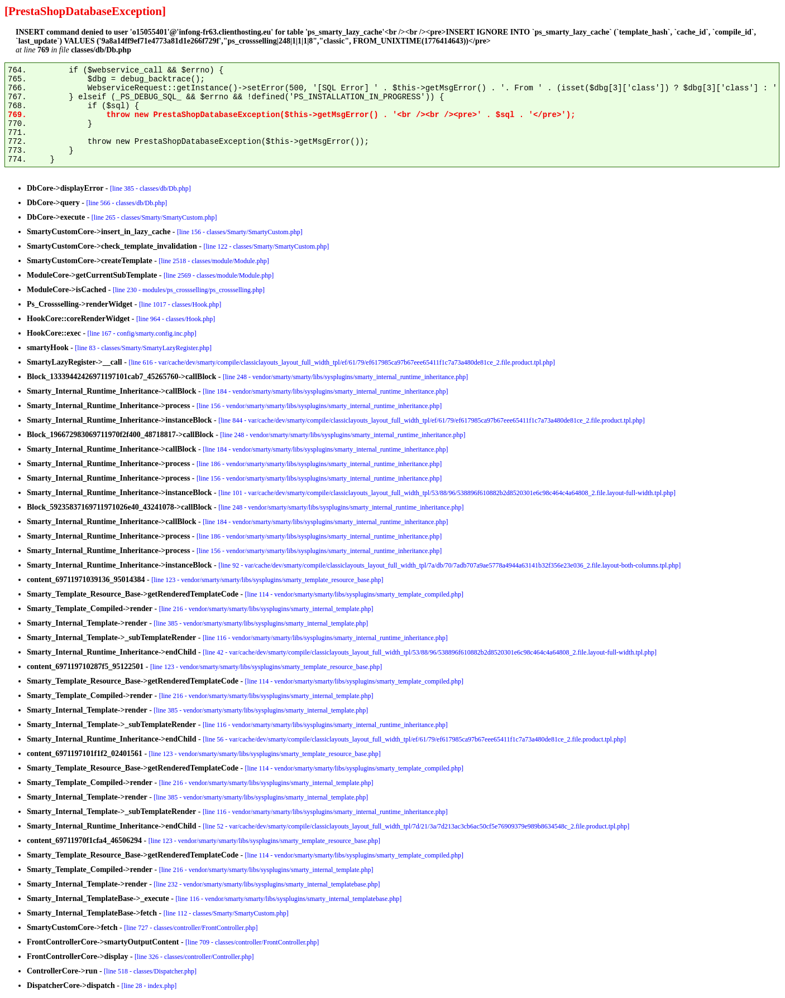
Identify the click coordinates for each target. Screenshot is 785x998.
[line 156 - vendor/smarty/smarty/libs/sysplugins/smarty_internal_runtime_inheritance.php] (319, 406)
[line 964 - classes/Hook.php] (175, 319)
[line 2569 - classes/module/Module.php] (219, 275)
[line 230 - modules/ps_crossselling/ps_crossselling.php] (189, 290)
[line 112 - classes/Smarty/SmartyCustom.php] (226, 913)
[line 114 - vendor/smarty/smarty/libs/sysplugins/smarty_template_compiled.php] (354, 594)
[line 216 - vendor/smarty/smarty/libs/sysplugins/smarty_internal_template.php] (266, 609)
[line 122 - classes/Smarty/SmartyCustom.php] (266, 246)
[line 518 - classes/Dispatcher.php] (150, 971)
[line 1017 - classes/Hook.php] (180, 304)
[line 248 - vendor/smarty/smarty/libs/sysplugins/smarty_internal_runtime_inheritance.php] (345, 377)
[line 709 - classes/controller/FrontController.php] (252, 942)
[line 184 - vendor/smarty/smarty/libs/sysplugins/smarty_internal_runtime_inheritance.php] (325, 391)
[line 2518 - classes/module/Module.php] (214, 261)
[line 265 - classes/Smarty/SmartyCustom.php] (154, 217)
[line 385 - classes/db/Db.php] (150, 188)
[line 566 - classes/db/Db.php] (127, 203)
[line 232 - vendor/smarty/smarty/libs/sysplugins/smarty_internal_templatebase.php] (267, 884)
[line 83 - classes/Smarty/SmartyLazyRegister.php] (143, 348)
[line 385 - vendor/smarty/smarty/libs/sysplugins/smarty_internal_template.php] (261, 623)
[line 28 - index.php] (149, 986)
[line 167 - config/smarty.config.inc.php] (142, 333)
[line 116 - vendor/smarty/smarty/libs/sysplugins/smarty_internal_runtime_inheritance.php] (325, 638)
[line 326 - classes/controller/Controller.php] (194, 957)
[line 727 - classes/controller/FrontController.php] (190, 928)
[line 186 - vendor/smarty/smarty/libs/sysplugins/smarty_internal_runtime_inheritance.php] (319, 464)
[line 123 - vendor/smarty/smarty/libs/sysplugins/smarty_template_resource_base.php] (267, 580)
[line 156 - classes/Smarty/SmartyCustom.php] (240, 232)
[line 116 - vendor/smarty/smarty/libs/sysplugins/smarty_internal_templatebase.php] (288, 899)
